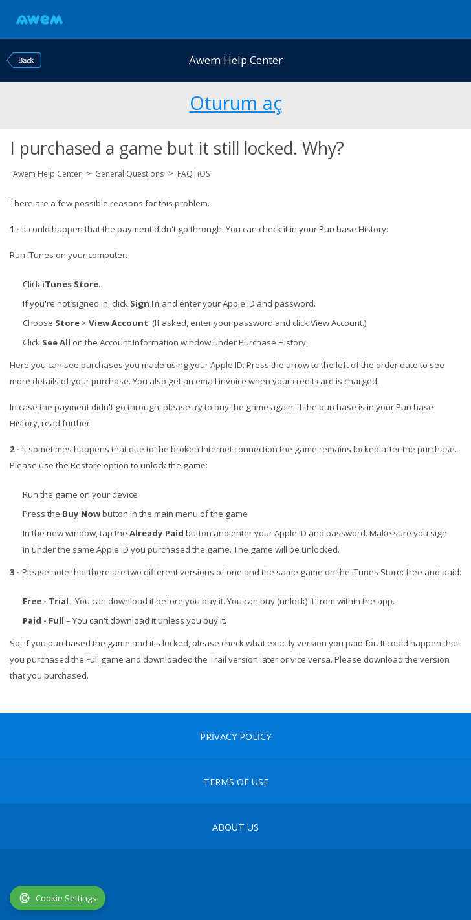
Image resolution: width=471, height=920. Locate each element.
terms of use (235, 782)
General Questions (129, 173)
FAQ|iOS (193, 173)
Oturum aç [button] (236, 101)
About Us (235, 827)
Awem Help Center (47, 173)
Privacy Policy (235, 736)
